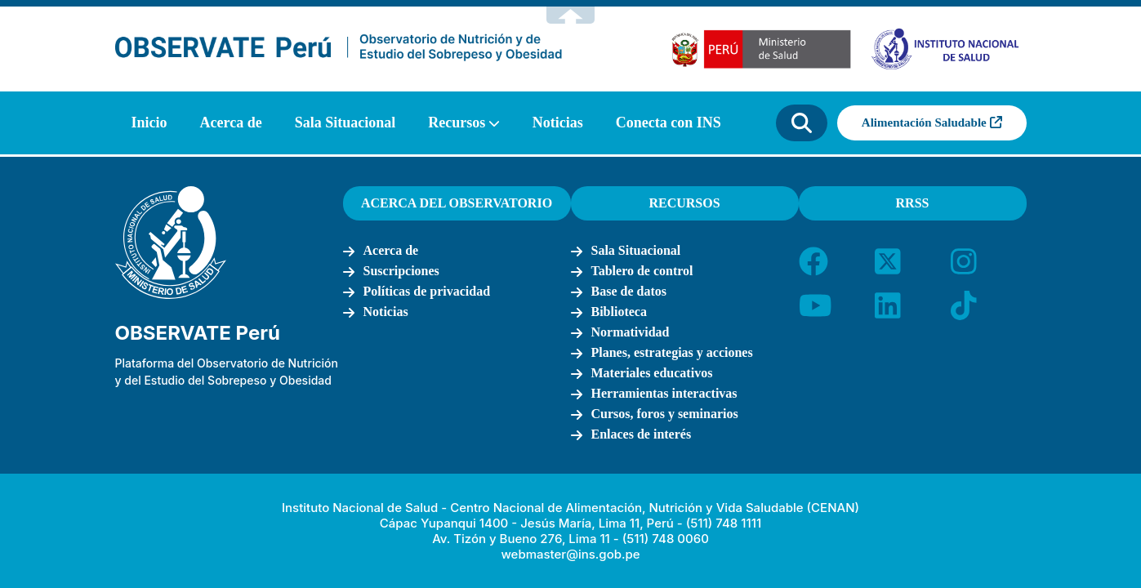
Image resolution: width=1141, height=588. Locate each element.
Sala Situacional (345, 122)
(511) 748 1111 (723, 523)
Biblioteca (619, 311)
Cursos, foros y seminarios (664, 414)
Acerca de (231, 122)
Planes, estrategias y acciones (672, 352)
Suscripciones (401, 271)
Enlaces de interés (641, 434)
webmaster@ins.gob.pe (570, 554)
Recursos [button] (456, 122)
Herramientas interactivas (664, 393)
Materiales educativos (652, 373)
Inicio (149, 122)
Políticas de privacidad (427, 291)
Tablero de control (642, 271)
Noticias (558, 122)
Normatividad (630, 332)
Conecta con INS (668, 122)
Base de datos (628, 291)
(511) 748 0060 (665, 538)
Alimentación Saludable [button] (932, 122)
